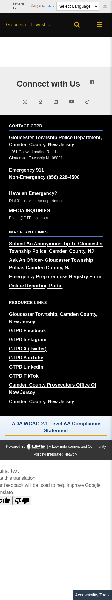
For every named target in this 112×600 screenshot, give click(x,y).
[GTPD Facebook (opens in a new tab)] (27, 330)
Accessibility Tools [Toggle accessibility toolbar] (92, 595)
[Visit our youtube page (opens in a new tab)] (71, 101)
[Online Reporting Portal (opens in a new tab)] (36, 285)
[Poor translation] (21, 500)
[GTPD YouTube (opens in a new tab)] (26, 357)
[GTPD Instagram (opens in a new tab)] (27, 339)
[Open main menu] (100, 24)
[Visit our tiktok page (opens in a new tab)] (87, 101)
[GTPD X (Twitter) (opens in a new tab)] (28, 348)
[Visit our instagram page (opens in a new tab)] (40, 101)
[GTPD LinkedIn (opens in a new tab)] (26, 367)
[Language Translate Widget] (77, 6)
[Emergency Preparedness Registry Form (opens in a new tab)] (55, 276)
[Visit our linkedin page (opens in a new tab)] (56, 101)
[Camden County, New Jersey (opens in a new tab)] (41, 401)
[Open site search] (77, 24)
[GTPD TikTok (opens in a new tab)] (24, 376)
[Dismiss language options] (104, 7)
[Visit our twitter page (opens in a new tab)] (25, 101)
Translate (42, 6)
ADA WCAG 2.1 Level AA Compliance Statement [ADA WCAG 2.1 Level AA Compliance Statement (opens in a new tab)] (56, 427)
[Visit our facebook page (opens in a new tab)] (92, 82)
